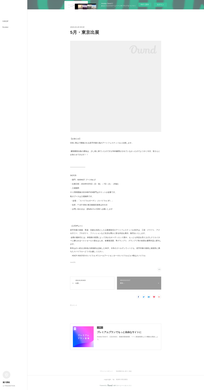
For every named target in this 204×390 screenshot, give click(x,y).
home (6, 27)
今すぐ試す (145, 4)
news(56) (72, 262)
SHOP (5, 21)
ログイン (160, 5)
